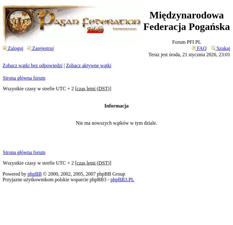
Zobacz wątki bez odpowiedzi (32, 65)
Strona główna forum (24, 78)
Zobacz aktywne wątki (88, 65)
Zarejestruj (40, 48)
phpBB (35, 174)
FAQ (199, 48)
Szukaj (220, 48)
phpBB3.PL (122, 179)
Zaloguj (13, 48)
